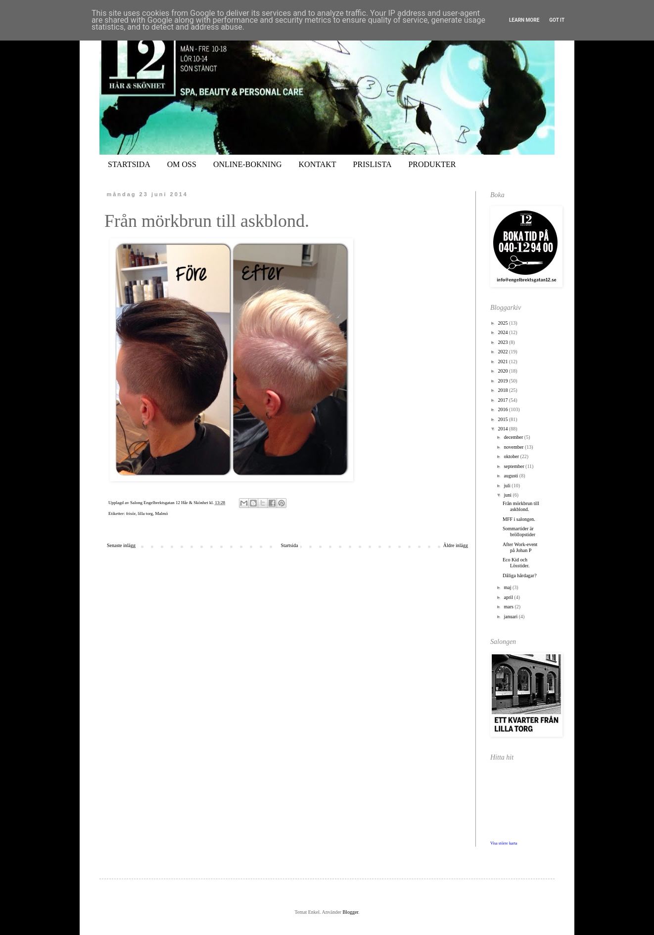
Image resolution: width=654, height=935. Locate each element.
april (509, 597)
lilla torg (145, 513)
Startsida (289, 545)
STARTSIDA (129, 164)
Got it (556, 20)
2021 (503, 361)
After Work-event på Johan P (520, 547)
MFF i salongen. (519, 519)
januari (511, 616)
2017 (503, 400)
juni (508, 495)
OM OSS (181, 164)
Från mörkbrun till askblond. (521, 506)
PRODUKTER (432, 164)
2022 (503, 351)
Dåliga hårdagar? (520, 575)
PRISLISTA (372, 164)
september (514, 466)
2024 (503, 332)
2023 (503, 342)
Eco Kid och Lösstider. (516, 562)
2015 (503, 419)
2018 (503, 390)
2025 (503, 323)
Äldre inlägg (455, 545)
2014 (503, 428)
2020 (503, 371)
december (514, 437)
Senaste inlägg (121, 545)
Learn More (524, 20)
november (514, 447)
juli (508, 485)
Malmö (161, 513)
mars (509, 606)
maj (508, 587)
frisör (131, 513)
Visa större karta (503, 843)
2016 (503, 409)
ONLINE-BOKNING (247, 164)
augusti (511, 475)
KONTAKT (317, 164)
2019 (503, 380)
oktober (512, 456)
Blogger (350, 912)
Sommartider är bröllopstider (519, 531)
